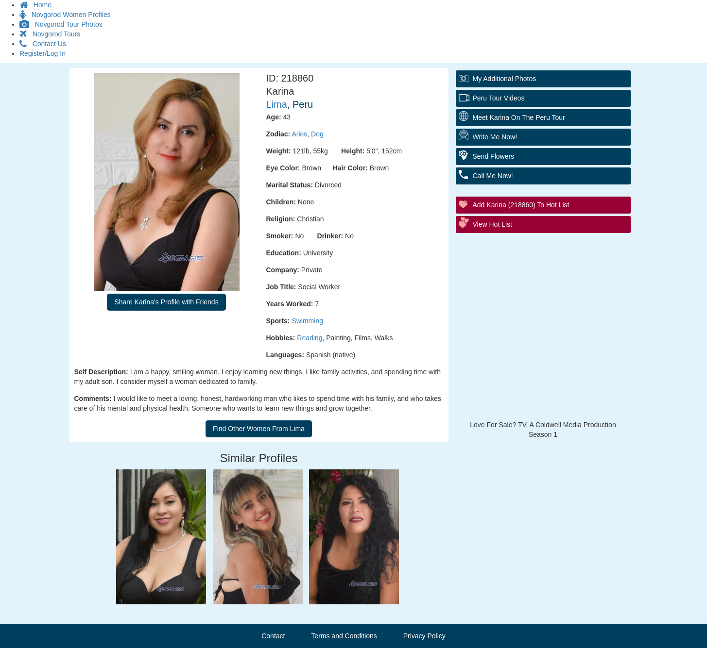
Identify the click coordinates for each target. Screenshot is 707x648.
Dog (317, 134)
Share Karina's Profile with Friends (166, 302)
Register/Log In (42, 53)
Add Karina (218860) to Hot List (521, 205)
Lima (276, 104)
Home (35, 5)
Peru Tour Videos (499, 98)
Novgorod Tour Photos (61, 24)
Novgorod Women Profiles (65, 14)
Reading (309, 338)
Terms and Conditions (344, 636)
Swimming (307, 321)
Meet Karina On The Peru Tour (519, 117)
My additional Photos (504, 79)
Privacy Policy (424, 636)
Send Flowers (494, 156)
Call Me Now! (493, 176)
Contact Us (42, 44)
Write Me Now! (495, 137)
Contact (273, 636)
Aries (299, 134)
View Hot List (492, 224)
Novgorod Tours (49, 34)
